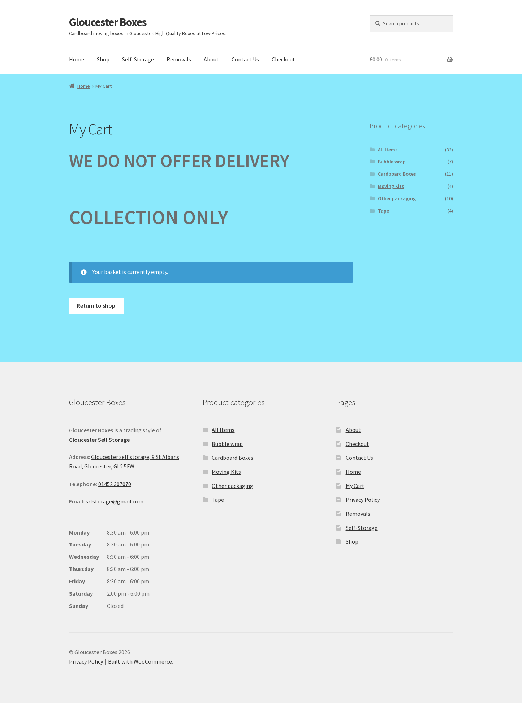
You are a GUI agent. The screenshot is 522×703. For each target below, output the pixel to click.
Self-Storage (138, 59)
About (211, 59)
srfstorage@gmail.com (114, 501)
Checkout (283, 59)
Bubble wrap (392, 161)
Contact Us (245, 59)
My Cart (355, 485)
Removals (179, 59)
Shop (103, 59)
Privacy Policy (363, 499)
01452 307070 (114, 484)
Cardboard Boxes (397, 174)
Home (76, 59)
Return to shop (96, 305)
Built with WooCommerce (140, 661)
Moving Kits (391, 186)
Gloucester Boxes (108, 22)
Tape (383, 210)
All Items (388, 149)
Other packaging (397, 198)
